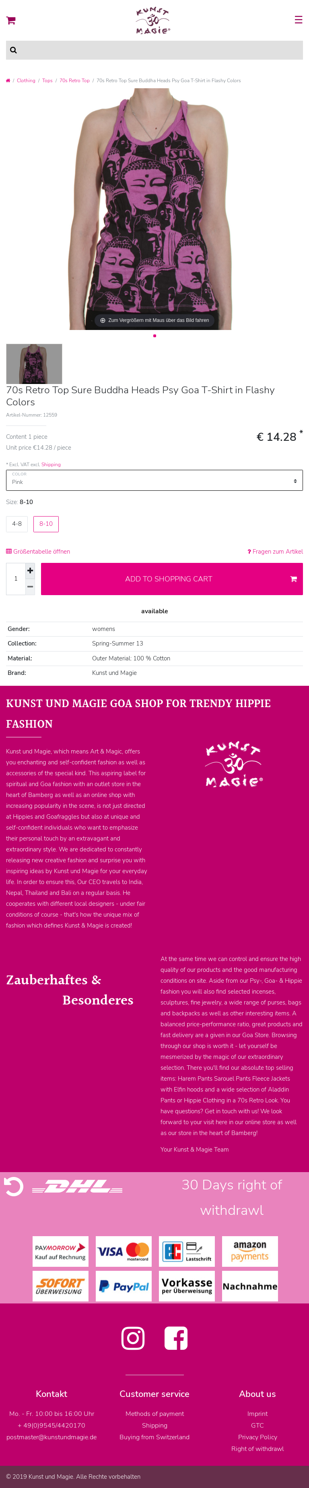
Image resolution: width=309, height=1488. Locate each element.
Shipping (51, 464)
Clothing (26, 80)
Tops (47, 80)
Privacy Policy (257, 1437)
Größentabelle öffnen (38, 552)
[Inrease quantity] (30, 571)
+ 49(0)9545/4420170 (51, 1425)
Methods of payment (155, 1413)
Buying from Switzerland (154, 1437)
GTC (257, 1425)
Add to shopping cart (211, 579)
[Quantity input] (15, 579)
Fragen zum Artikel (275, 552)
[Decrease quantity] (30, 587)
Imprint (257, 1413)
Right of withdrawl (257, 1448)
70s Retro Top (75, 80)
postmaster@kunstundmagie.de (51, 1437)
